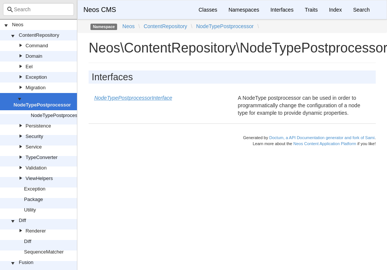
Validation (36, 168)
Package (33, 199)
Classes (208, 10)
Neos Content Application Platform (324, 143)
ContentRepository (39, 35)
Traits (311, 10)
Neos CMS (99, 10)
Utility (30, 210)
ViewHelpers (39, 178)
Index (335, 10)
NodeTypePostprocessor (42, 105)
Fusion (26, 262)
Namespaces (244, 10)
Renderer (36, 231)
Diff (22, 220)
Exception (36, 77)
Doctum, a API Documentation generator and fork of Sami (322, 137)
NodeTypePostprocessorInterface (67, 115)
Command (37, 45)
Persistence (38, 126)
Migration (35, 87)
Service (34, 147)
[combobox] (38, 9)
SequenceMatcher (44, 252)
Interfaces (281, 10)
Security (34, 136)
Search (361, 10)
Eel (29, 66)
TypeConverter (41, 157)
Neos (17, 24)
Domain (34, 56)
